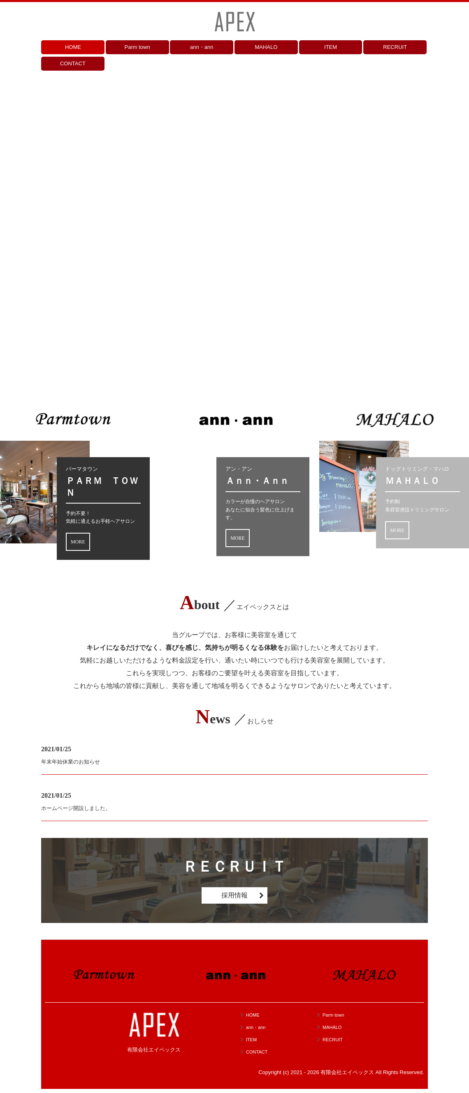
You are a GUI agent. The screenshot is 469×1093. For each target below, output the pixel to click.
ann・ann (201, 47)
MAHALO (266, 47)
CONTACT (73, 63)
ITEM (330, 47)
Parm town (137, 47)
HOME (73, 47)
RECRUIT (395, 47)
